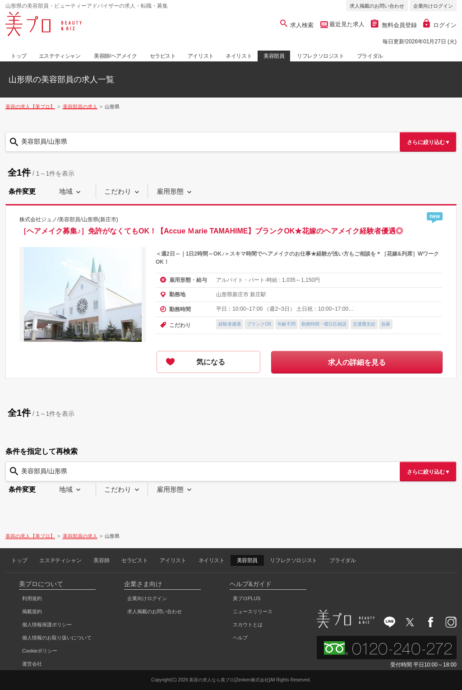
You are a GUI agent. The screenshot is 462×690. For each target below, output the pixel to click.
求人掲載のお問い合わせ (377, 6)
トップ (19, 56)
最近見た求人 (346, 24)
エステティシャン (60, 56)
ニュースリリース (253, 611)
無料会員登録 (394, 25)
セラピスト (163, 56)
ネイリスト (239, 56)
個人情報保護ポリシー (47, 624)
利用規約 (32, 598)
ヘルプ (240, 637)
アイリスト (201, 56)
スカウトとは (248, 624)
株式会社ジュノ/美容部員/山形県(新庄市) (68, 219)
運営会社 (32, 664)
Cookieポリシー (39, 650)
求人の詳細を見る (357, 362)
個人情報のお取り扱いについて (57, 637)
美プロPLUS (247, 598)
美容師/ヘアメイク (115, 56)
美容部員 (273, 56)
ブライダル (370, 56)
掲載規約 (32, 611)
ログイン (440, 25)
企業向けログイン (433, 6)
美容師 (101, 560)
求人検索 (297, 25)
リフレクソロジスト (320, 56)
